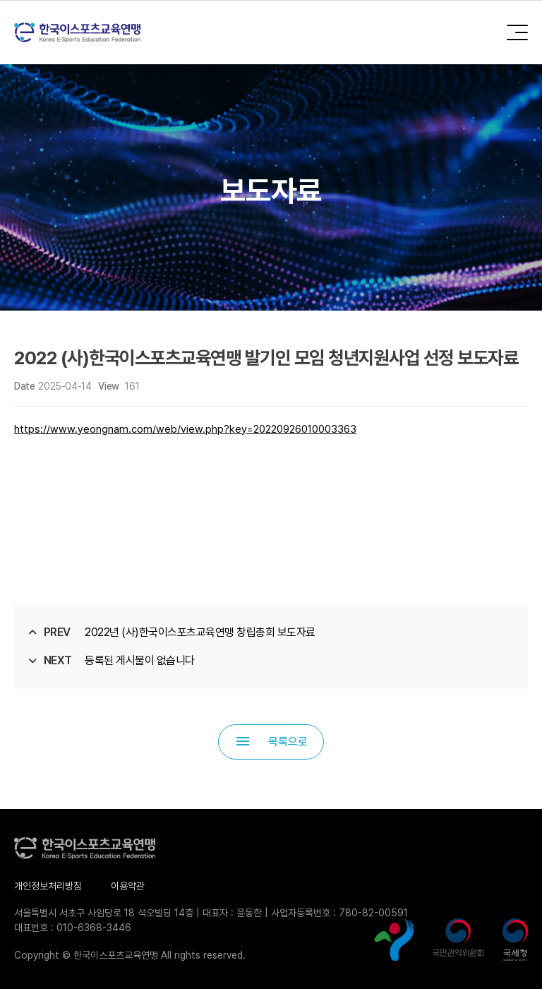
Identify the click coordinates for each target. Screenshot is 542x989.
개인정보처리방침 (48, 886)
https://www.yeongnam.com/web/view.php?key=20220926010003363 (185, 429)
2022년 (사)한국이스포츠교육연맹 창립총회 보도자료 (200, 632)
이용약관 (128, 886)
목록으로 (271, 741)
